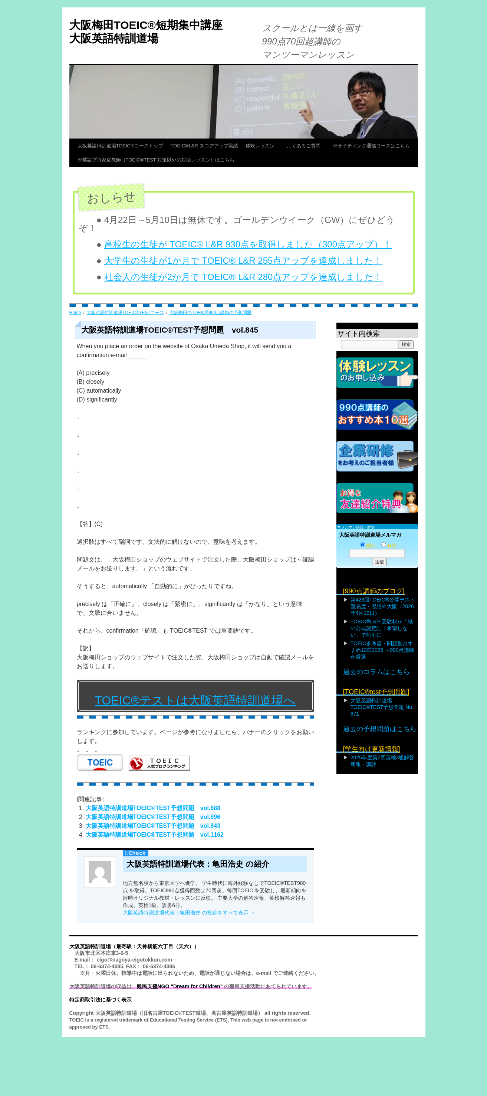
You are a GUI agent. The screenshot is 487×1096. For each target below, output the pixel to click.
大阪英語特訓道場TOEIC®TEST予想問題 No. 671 (382, 707)
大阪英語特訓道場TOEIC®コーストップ (120, 146)
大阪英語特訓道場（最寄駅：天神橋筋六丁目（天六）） (134, 946)
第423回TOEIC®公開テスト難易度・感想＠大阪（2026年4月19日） (383, 606)
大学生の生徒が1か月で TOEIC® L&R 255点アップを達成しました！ (243, 261)
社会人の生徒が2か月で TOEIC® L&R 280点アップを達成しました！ (243, 277)
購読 (367, 545)
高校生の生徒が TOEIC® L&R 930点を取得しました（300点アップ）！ (248, 244)
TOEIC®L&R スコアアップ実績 (204, 146)
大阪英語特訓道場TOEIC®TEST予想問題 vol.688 (153, 808)
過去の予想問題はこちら (380, 729)
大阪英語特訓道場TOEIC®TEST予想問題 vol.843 (153, 826)
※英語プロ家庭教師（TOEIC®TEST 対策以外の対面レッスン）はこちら (156, 160)
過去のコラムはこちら (376, 672)
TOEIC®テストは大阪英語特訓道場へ (195, 700)
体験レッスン (262, 146)
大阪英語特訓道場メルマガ (370, 535)
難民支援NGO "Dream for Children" (180, 986)
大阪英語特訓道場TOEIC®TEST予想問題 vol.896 (153, 817)
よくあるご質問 (306, 146)
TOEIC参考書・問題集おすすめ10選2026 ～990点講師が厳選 (382, 650)
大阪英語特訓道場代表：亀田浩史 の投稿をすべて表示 (189, 913)
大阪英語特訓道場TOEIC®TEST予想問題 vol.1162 (155, 835)
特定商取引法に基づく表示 (100, 1000)
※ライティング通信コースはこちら (371, 146)
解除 (388, 545)
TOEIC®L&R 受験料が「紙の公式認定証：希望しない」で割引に (382, 628)
